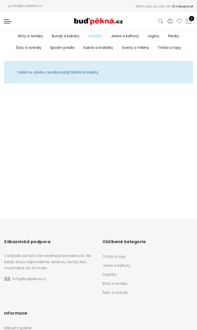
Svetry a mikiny (135, 47)
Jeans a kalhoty (125, 36)
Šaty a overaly (28, 47)
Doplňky (95, 36)
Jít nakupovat (182, 6)
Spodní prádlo (62, 47)
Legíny (153, 36)
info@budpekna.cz (29, 278)
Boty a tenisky (30, 36)
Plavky (173, 36)
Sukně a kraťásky (98, 47)
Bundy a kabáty (66, 36)
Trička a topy (169, 47)
